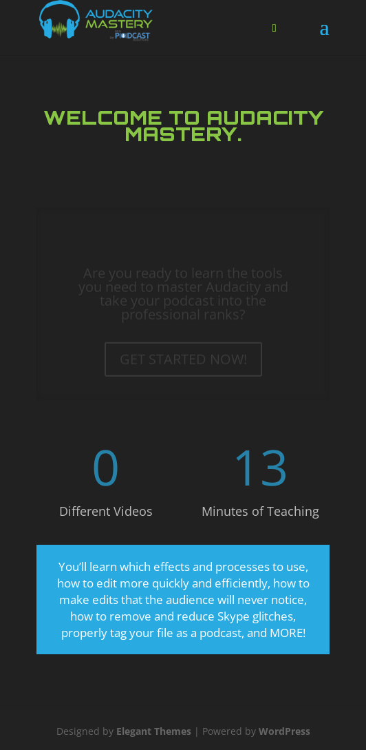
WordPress (284, 731)
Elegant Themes (153, 731)
